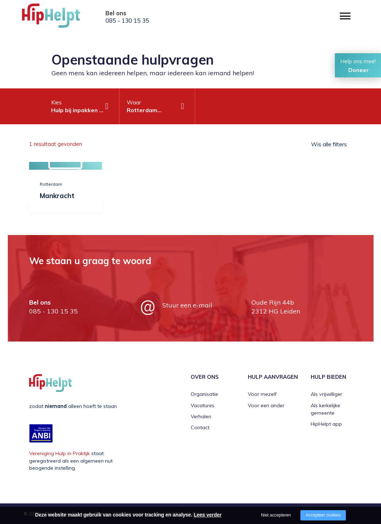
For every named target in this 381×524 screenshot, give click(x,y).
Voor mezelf (262, 394)
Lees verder (208, 515)
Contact (200, 427)
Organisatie (204, 394)
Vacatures (202, 405)
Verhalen (201, 416)
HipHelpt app (326, 424)
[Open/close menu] (345, 16)
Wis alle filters (329, 144)
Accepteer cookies (323, 515)
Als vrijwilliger (326, 394)
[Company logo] (57, 18)
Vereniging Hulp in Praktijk (59, 453)
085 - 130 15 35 (127, 20)
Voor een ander (266, 405)
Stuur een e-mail (187, 305)
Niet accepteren (276, 515)
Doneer (358, 69)
